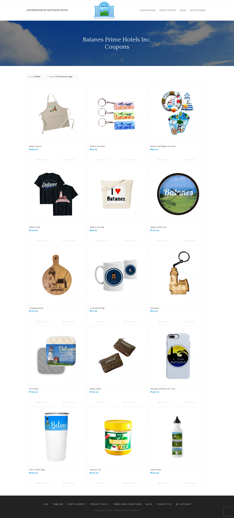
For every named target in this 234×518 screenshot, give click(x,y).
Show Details (69, 159)
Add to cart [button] (42, 159)
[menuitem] (147, 10)
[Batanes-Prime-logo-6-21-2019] (104, 10)
